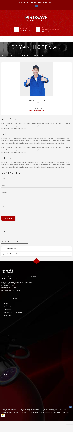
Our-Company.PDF (9, 254)
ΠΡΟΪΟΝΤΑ (7, 306)
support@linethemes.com (36, 110)
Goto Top (36, 261)
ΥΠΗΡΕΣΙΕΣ (7, 309)
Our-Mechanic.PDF (10, 249)
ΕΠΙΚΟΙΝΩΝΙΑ (8, 315)
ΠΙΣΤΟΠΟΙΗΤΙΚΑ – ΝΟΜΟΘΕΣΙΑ (13, 312)
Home (12, 55)
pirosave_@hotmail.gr (13, 290)
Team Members (23, 55)
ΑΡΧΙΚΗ (6, 303)
